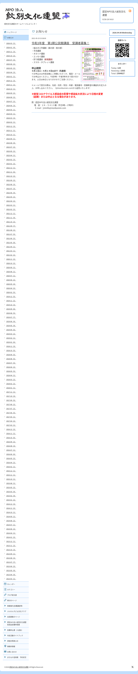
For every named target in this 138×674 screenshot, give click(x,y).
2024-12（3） (11, 80)
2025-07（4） (11, 60)
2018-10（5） (11, 350)
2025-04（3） (11, 72)
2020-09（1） (11, 267)
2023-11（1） (11, 130)
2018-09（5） (11, 354)
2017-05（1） (11, 417)
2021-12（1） (11, 213)
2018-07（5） (11, 363)
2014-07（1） (11, 525)
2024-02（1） (11, 122)
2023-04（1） (11, 155)
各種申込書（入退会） (15, 630)
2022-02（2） (11, 209)
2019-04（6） (11, 329)
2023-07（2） (11, 147)
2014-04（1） (11, 533)
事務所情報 (11, 646)
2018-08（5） (11, 359)
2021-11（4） (11, 217)
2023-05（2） (11, 151)
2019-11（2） (11, 300)
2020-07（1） (11, 276)
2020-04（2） (11, 288)
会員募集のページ (13, 617)
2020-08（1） (11, 271)
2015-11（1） (11, 475)
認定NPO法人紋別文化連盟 (18, 667)
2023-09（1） (11, 139)
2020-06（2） (11, 280)
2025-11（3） (11, 51)
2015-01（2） (11, 500)
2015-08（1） (11, 483)
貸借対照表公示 (12, 641)
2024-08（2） (11, 97)
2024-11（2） (11, 85)
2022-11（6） (11, 172)
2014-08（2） (11, 520)
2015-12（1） (11, 471)
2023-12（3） (11, 126)
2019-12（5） (11, 296)
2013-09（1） (11, 554)
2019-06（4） (11, 321)
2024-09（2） (11, 93)
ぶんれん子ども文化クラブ (16, 611)
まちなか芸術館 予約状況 (16, 657)
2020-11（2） (11, 259)
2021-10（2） (11, 222)
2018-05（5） (11, 371)
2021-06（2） (11, 238)
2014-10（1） (11, 512)
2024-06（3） (11, 105)
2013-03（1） (11, 579)
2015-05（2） (11, 487)
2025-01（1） (11, 76)
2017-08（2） (11, 404)
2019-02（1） (11, 338)
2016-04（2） (11, 462)
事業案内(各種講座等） (15, 606)
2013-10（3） (11, 549)
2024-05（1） (11, 109)
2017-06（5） (11, 412)
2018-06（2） (11, 367)
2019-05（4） (11, 325)
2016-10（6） (11, 437)
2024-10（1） (11, 89)
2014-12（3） (11, 504)
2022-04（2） (11, 201)
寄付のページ (12, 600)
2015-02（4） (11, 496)
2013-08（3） (11, 558)
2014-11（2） (11, 508)
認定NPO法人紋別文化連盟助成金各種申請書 (16, 623)
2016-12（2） (11, 429)
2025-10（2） (11, 56)
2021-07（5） (11, 234)
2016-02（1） (11, 466)
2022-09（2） (11, 180)
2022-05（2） (11, 197)
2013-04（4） (11, 574)
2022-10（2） (11, 176)
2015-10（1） (11, 479)
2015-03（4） (11, 491)
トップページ (12, 32)
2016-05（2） (11, 458)
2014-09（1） (11, 516)
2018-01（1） (11, 388)
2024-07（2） (11, 101)
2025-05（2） (11, 68)
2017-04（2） (11, 421)
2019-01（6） (11, 342)
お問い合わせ (12, 652)
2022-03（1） (11, 205)
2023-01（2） (11, 163)
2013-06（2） (11, 566)
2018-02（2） (11, 383)
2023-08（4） (11, 143)
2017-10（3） (11, 396)
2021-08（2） (11, 230)
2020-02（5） (11, 292)
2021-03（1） (11, 251)
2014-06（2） (11, 529)
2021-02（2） (11, 255)
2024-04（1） (11, 114)
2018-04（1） (11, 375)
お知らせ (10, 37)
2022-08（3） (11, 184)
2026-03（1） (11, 43)
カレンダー (11, 584)
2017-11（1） (11, 392)
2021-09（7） (11, 226)
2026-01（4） (11, 47)
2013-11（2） (11, 545)
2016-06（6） (11, 454)
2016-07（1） (11, 450)
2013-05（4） (11, 570)
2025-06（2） (11, 64)
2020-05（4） (11, 284)
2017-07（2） (11, 408)
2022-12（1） (11, 168)
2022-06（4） (11, 193)
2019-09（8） (11, 309)
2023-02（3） (11, 159)
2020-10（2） (11, 263)
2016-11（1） (11, 433)
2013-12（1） (11, 541)
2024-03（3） (11, 118)
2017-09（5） (11, 400)
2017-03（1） (11, 425)
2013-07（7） (11, 562)
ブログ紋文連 (12, 595)
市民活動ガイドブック (15, 635)
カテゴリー (11, 589)
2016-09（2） (11, 442)
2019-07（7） (11, 317)
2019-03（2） (11, 334)
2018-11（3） (11, 346)
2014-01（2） (11, 537)
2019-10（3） (11, 305)
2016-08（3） (11, 446)
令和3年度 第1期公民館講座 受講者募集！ (60, 43)
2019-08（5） (11, 313)
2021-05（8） (11, 242)
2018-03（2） (11, 379)
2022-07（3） (11, 188)
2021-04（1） (11, 246)
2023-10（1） (11, 134)
